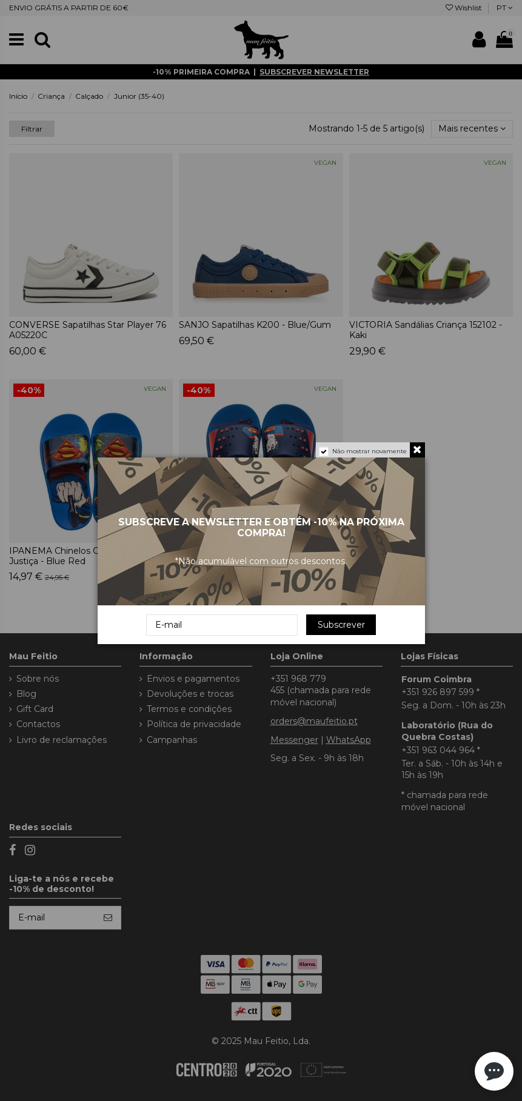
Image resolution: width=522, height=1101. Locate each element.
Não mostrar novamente (369, 451)
